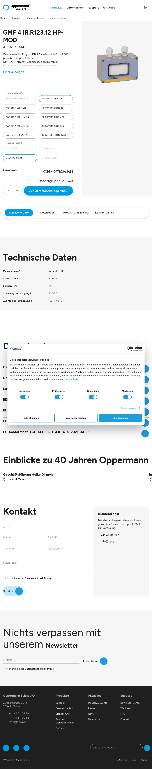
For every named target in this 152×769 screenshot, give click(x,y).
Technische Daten (18, 212)
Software (61, 728)
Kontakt (124, 719)
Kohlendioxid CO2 (21, 99)
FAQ (122, 713)
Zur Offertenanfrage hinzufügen (51, 191)
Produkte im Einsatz (76, 212)
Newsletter (94, 719)
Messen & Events (97, 702)
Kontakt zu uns (104, 212)
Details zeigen (128, 408)
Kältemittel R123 (52, 98)
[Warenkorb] (141, 7)
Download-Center (130, 702)
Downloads (47, 212)
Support (126, 695)
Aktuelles (94, 695)
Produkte (62, 695)
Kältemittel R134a (52, 107)
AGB (134, 760)
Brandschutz (63, 713)
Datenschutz (71, 379)
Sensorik (60, 702)
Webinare (125, 708)
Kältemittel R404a (17, 116)
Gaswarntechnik (65, 708)
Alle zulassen (120, 418)
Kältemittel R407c (17, 126)
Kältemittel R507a (17, 135)
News (91, 713)
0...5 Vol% (21, 149)
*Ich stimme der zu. (31, 578)
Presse (91, 708)
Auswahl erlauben (76, 418)
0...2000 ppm (14, 157)
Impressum (145, 760)
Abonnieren (90, 661)
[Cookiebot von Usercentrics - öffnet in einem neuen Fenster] (129, 348)
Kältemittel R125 (16, 107)
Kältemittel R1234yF (54, 135)
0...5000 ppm (57, 158)
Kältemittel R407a (52, 116)
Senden (8, 591)
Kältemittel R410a (52, 126)
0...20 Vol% (57, 149)
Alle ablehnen (31, 418)
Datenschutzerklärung (38, 578)
